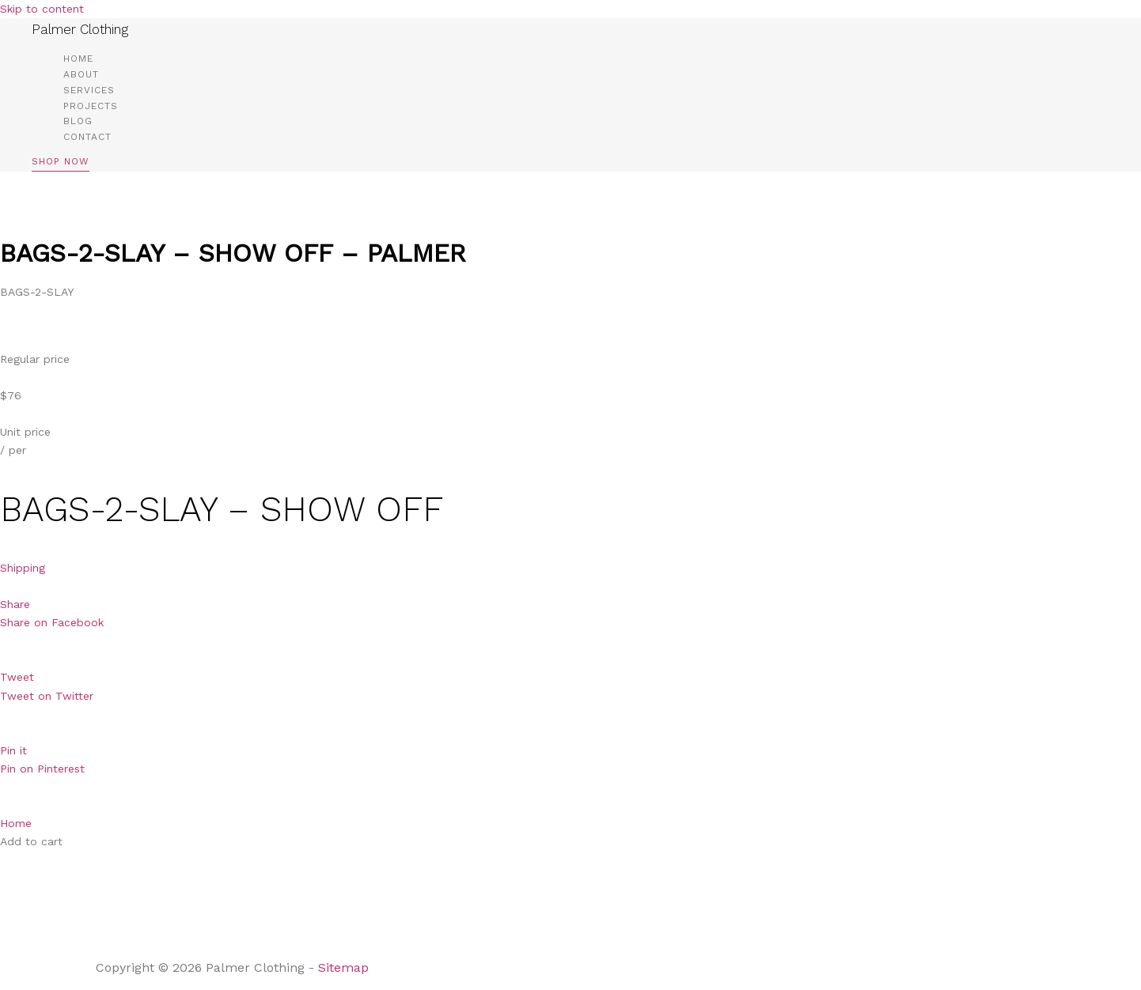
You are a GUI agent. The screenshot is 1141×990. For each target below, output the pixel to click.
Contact (87, 136)
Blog (78, 121)
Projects (90, 105)
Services (89, 90)
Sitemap (345, 967)
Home (78, 58)
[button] (60, 164)
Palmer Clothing (80, 29)
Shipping (22, 567)
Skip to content (42, 8)
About (81, 74)
